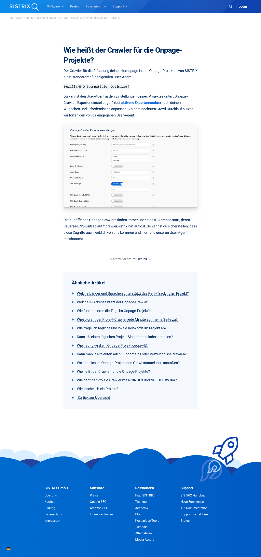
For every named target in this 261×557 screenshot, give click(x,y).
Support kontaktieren (195, 514)
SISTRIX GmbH (56, 488)
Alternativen (143, 533)
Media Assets (144, 539)
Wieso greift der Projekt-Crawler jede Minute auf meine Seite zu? (127, 319)
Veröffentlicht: (121, 259)
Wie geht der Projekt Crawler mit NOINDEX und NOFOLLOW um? (127, 380)
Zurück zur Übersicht (93, 397)
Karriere (50, 502)
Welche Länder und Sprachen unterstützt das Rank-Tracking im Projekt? (133, 293)
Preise (74, 6)
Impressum (52, 521)
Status (185, 521)
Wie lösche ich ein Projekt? (97, 389)
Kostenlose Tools (147, 521)
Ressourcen (96, 6)
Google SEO (98, 502)
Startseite (15, 17)
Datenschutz (53, 514)
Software (55, 6)
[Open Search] (231, 6)
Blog (138, 514)
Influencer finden (101, 514)
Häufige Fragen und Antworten (43, 17)
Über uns (51, 495)
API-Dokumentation (194, 508)
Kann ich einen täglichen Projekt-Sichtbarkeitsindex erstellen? (125, 337)
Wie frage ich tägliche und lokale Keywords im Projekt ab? (122, 328)
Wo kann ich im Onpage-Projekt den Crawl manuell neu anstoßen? (128, 363)
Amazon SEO (99, 508)
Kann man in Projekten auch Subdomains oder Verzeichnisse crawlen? (132, 354)
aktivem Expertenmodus (140, 103)
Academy (141, 508)
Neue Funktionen (192, 502)
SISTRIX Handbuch (194, 495)
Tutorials (141, 527)
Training (141, 502)
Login (243, 6)
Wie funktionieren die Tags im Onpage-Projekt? (113, 311)
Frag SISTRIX (144, 495)
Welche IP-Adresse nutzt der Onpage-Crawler (112, 302)
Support (120, 6)
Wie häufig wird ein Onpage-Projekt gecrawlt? (112, 345)
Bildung (50, 508)
